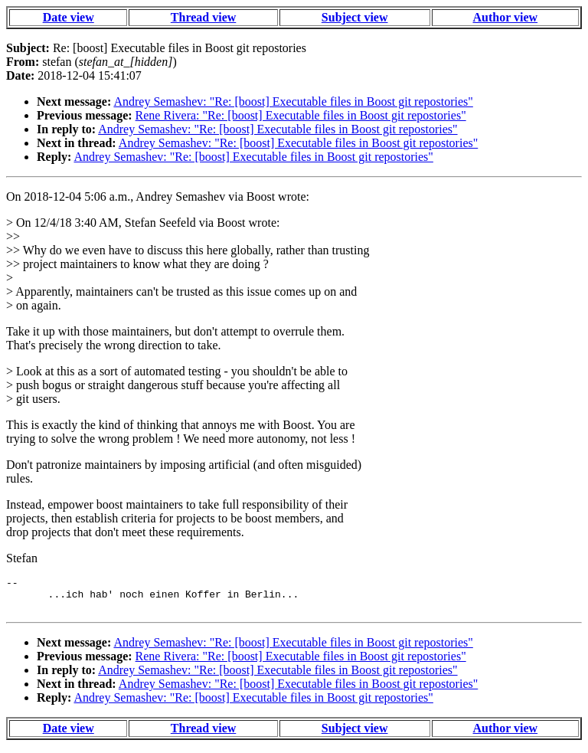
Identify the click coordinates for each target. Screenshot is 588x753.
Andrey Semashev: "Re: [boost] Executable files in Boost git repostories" (292, 101)
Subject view (355, 17)
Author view (505, 17)
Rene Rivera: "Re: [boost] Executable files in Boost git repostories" (301, 115)
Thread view (203, 17)
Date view (68, 17)
